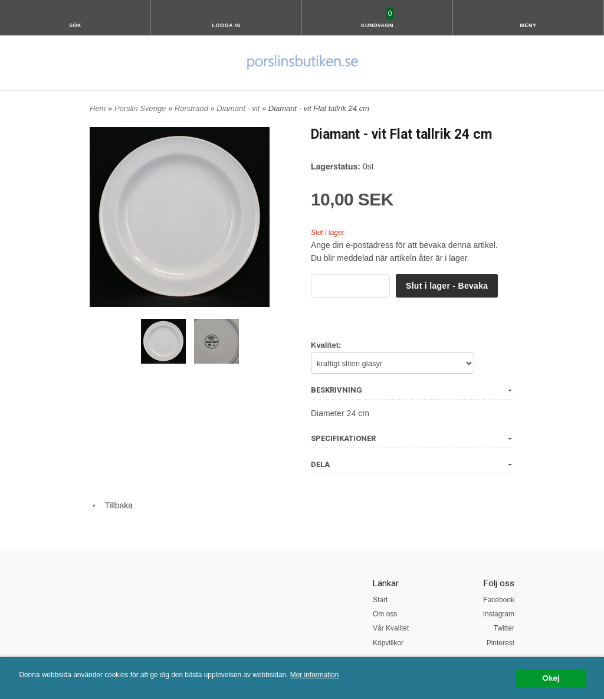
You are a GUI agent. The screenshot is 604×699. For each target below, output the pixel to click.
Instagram (498, 614)
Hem (98, 108)
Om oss (385, 614)
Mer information (314, 675)
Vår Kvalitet (391, 628)
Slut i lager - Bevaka (447, 285)
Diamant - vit (239, 108)
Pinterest (500, 643)
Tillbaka (111, 505)
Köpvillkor (388, 643)
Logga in (226, 25)
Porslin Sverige (141, 108)
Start (380, 600)
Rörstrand (193, 108)
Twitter (504, 628)
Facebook (498, 600)
